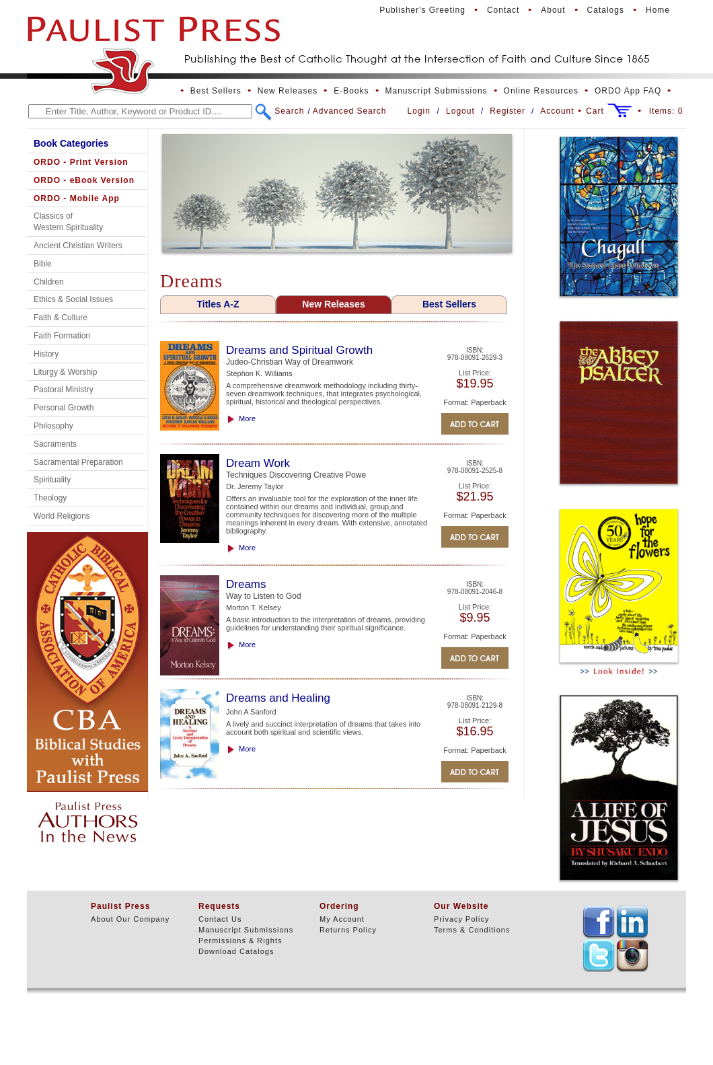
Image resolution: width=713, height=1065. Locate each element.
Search (289, 111)
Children (49, 282)
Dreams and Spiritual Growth (299, 350)
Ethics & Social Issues (73, 299)
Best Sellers (215, 91)
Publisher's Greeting (422, 10)
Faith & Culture (60, 317)
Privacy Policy (461, 919)
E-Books (351, 91)
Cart (595, 111)
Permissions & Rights (240, 941)
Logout (460, 111)
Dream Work (258, 463)
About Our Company (130, 919)
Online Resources (541, 91)
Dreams (246, 584)
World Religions (62, 516)
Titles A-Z (217, 304)
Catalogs (605, 10)
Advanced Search (350, 111)
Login (419, 111)
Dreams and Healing (278, 698)
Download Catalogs (236, 951)
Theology (50, 498)
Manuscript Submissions (436, 91)
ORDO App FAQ (628, 91)
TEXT (598, 922)
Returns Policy (348, 930)
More (247, 418)
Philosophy (53, 426)
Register (507, 111)
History (46, 354)
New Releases (287, 91)
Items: (666, 111)
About (553, 10)
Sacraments (55, 444)
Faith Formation (62, 335)
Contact (503, 10)
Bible (43, 263)
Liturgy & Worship (65, 372)
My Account (342, 919)
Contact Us (219, 919)
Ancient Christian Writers (78, 245)
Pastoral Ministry (63, 389)
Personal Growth (63, 407)
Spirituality (52, 479)
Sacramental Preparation (78, 462)
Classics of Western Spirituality (68, 221)
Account (557, 111)
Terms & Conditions (472, 930)
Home (658, 10)
